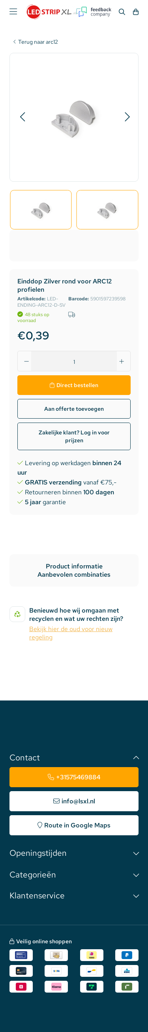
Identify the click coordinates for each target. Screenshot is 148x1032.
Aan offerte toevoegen (74, 408)
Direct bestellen (77, 385)
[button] (22, 117)
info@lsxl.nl (78, 801)
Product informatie (74, 566)
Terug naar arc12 (38, 42)
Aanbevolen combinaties (74, 574)
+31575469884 (78, 777)
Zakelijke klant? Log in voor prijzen (74, 436)
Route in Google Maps (77, 825)
